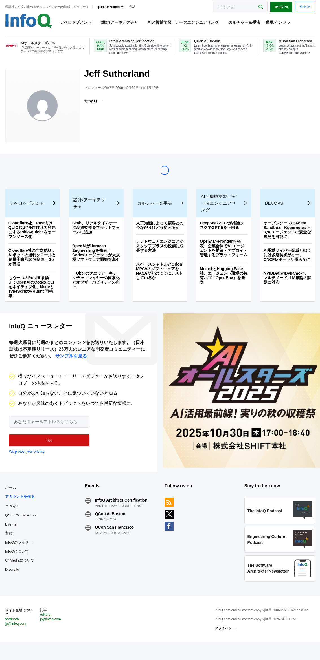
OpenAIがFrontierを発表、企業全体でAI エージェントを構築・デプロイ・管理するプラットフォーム (223, 257)
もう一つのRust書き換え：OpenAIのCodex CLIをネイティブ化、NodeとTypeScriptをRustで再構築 (31, 295)
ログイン (13, 518)
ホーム (11, 500)
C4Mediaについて (20, 573)
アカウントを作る (20, 509)
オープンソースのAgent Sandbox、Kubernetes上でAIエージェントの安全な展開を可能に (287, 238)
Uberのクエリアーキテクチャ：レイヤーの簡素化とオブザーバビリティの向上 (96, 289)
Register (280, 6)
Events (11, 537)
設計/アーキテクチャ (120, 23)
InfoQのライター (19, 555)
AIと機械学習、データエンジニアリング (183, 23)
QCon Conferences (21, 528)
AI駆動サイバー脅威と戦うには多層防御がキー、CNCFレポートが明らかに (287, 263)
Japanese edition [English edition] (108, 7)
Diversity (13, 582)
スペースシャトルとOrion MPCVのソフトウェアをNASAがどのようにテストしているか (159, 280)
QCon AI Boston (110, 526)
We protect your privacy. (27, 462)
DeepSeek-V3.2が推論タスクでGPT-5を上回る (222, 234)
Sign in (304, 6)
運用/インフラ (278, 23)
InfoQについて (17, 564)
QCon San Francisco (114, 539)
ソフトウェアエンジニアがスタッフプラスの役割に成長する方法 (159, 254)
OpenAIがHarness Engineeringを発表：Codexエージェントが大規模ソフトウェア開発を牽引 (96, 261)
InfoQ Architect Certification (121, 512)
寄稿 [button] (133, 6)
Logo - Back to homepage (29, 20)
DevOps (273, 211)
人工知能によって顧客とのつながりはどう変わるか (159, 234)
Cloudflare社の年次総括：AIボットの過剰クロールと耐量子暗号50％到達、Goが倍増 (32, 266)
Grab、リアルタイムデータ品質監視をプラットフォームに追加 (96, 236)
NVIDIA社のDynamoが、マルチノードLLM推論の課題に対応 (287, 286)
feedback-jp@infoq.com (16, 637)
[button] (47, 451)
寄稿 (9, 546)
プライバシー (224, 644)
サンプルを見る (71, 366)
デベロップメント (76, 23)
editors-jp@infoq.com (51, 633)
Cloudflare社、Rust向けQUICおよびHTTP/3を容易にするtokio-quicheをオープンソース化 (32, 238)
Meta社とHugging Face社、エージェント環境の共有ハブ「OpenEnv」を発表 (223, 284)
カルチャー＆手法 (244, 23)
